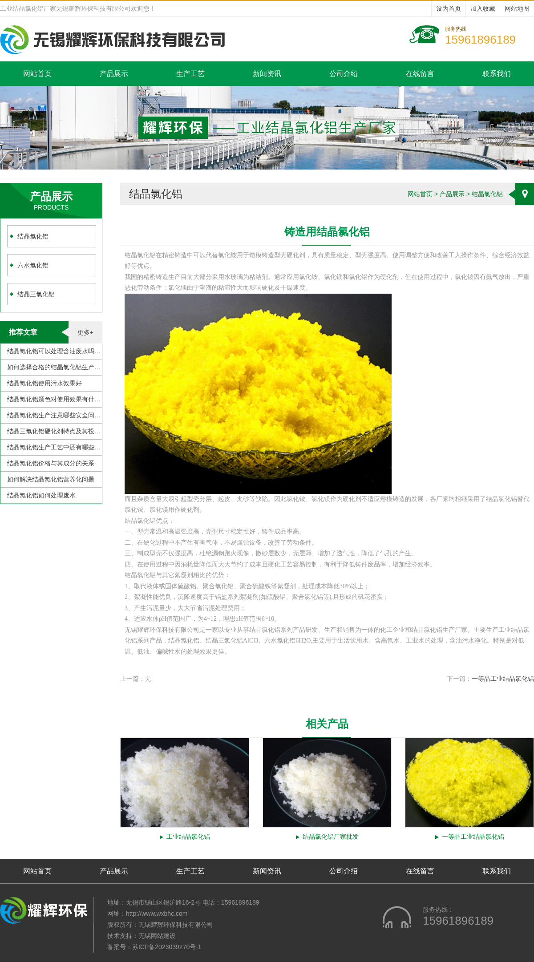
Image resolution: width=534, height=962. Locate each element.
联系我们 (496, 73)
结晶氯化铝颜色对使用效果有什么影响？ (63, 399)
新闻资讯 (267, 73)
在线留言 (420, 73)
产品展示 (114, 73)
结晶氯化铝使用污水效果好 (44, 383)
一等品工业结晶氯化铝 (503, 678)
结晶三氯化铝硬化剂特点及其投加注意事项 (66, 431)
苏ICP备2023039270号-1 (167, 946)
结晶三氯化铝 (36, 294)
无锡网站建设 (157, 935)
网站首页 (37, 73)
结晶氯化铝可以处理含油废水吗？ (54, 351)
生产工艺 (190, 73)
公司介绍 (343, 73)
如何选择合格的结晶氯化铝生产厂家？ (60, 367)
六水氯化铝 (33, 265)
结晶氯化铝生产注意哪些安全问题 (54, 415)
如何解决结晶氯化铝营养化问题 (50, 479)
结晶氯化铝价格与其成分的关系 (50, 463)
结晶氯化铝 (33, 236)
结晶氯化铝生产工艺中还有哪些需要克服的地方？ (75, 447)
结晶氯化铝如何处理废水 (41, 495)
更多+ (85, 332)
